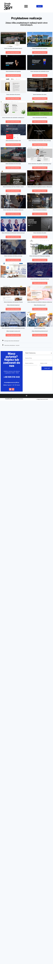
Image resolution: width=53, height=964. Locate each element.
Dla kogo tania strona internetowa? (11, 340)
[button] (26, 6)
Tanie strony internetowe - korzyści (11, 345)
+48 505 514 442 (12, 377)
